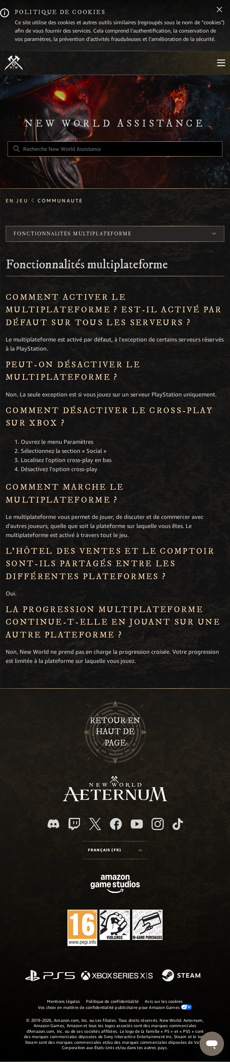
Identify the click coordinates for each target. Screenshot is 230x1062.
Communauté (60, 200)
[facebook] (116, 824)
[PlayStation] (50, 976)
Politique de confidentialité (112, 1001)
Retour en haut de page (115, 732)
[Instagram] (158, 824)
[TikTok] (177, 824)
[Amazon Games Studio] (115, 885)
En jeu (17, 200)
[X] (95, 824)
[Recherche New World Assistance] (115, 149)
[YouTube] (137, 824)
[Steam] (182, 976)
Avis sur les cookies (164, 1001)
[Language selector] (115, 850)
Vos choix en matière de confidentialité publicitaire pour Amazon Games (115, 1007)
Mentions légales (63, 1001)
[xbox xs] (117, 976)
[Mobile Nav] (221, 63)
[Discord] (53, 824)
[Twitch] (74, 824)
